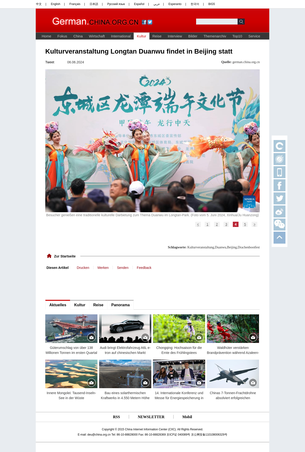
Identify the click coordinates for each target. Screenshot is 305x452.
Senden (122, 268)
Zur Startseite (65, 256)
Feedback (144, 268)
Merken (103, 268)
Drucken (83, 268)
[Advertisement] (81, 284)
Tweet (49, 62)
